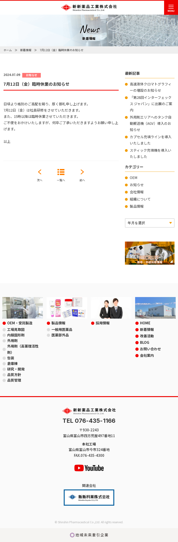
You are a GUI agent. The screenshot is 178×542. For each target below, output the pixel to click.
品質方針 (14, 374)
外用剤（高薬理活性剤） (22, 349)
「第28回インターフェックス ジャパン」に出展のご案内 (151, 103)
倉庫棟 (12, 363)
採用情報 (103, 322)
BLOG (144, 342)
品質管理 (14, 380)
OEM (133, 177)
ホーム (7, 50)
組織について (140, 199)
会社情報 (137, 191)
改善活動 (147, 335)
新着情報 (25, 50)
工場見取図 (16, 329)
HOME (145, 322)
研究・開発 (16, 369)
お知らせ (137, 184)
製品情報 (137, 206)
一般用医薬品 (61, 329)
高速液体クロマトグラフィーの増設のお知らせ (151, 87)
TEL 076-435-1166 (89, 421)
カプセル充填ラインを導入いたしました (151, 139)
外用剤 (12, 340)
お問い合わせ (150, 348)
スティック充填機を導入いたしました (150, 153)
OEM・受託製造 (19, 322)
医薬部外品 (60, 334)
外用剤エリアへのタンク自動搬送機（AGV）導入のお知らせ (151, 123)
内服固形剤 (16, 334)
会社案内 (147, 355)
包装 (10, 357)
